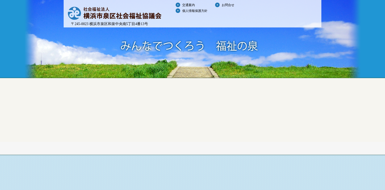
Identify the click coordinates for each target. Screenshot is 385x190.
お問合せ (228, 5)
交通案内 (188, 5)
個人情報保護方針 (194, 11)
